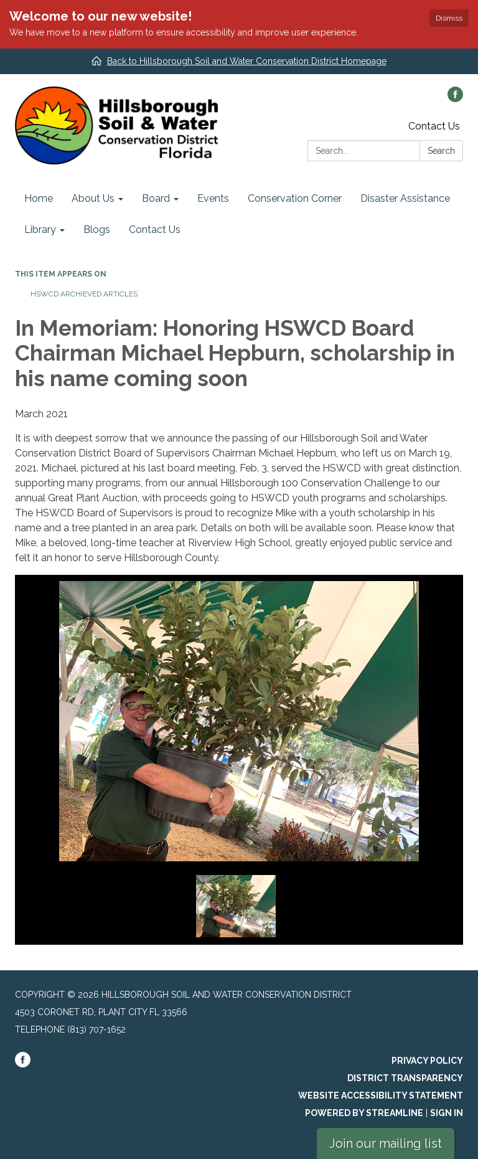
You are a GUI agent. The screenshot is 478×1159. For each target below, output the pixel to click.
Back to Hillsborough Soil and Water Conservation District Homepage (247, 61)
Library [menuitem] (40, 229)
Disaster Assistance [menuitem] (405, 198)
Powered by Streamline (364, 1113)
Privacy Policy (427, 1061)
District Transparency (405, 1078)
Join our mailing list (385, 1143)
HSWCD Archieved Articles (84, 294)
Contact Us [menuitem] (154, 229)
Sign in (446, 1113)
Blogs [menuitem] (96, 229)
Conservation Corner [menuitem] (295, 198)
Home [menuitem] (38, 198)
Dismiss (449, 18)
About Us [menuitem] (93, 198)
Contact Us (434, 126)
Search (441, 151)
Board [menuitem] (156, 198)
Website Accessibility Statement (380, 1095)
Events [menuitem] (213, 198)
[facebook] (455, 99)
